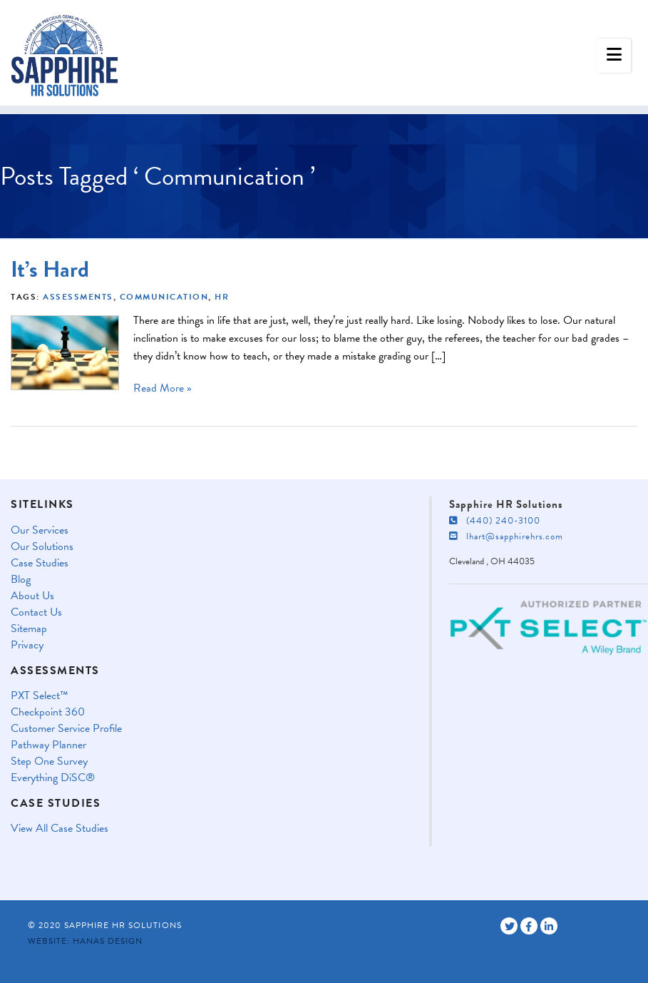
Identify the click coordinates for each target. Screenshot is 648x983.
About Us (32, 596)
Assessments (78, 296)
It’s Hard (50, 269)
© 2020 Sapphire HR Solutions (105, 925)
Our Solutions (42, 547)
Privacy (27, 645)
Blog (21, 580)
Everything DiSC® (53, 778)
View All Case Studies (59, 828)
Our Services (39, 530)
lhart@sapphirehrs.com (506, 536)
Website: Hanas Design (85, 940)
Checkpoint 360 (48, 712)
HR (222, 296)
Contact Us (36, 612)
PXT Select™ (39, 696)
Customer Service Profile (66, 729)
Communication (164, 296)
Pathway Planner (48, 745)
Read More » (162, 388)
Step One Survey (49, 761)
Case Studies (39, 563)
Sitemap (29, 629)
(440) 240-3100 (494, 521)
